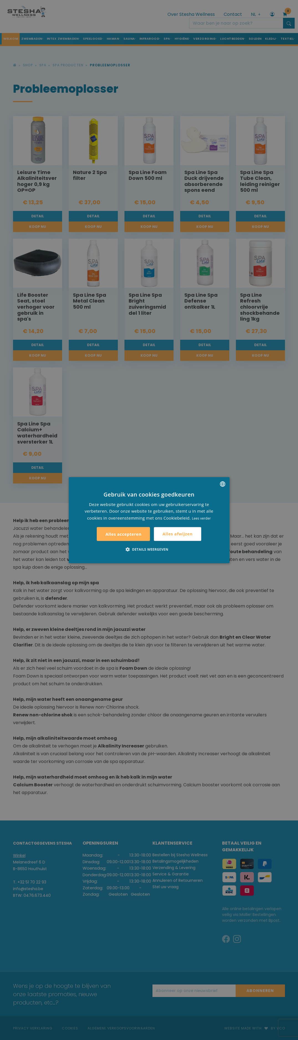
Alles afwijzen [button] (177, 534)
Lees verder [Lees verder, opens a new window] (201, 518)
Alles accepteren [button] (123, 534)
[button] (149, 549)
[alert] (149, 520)
